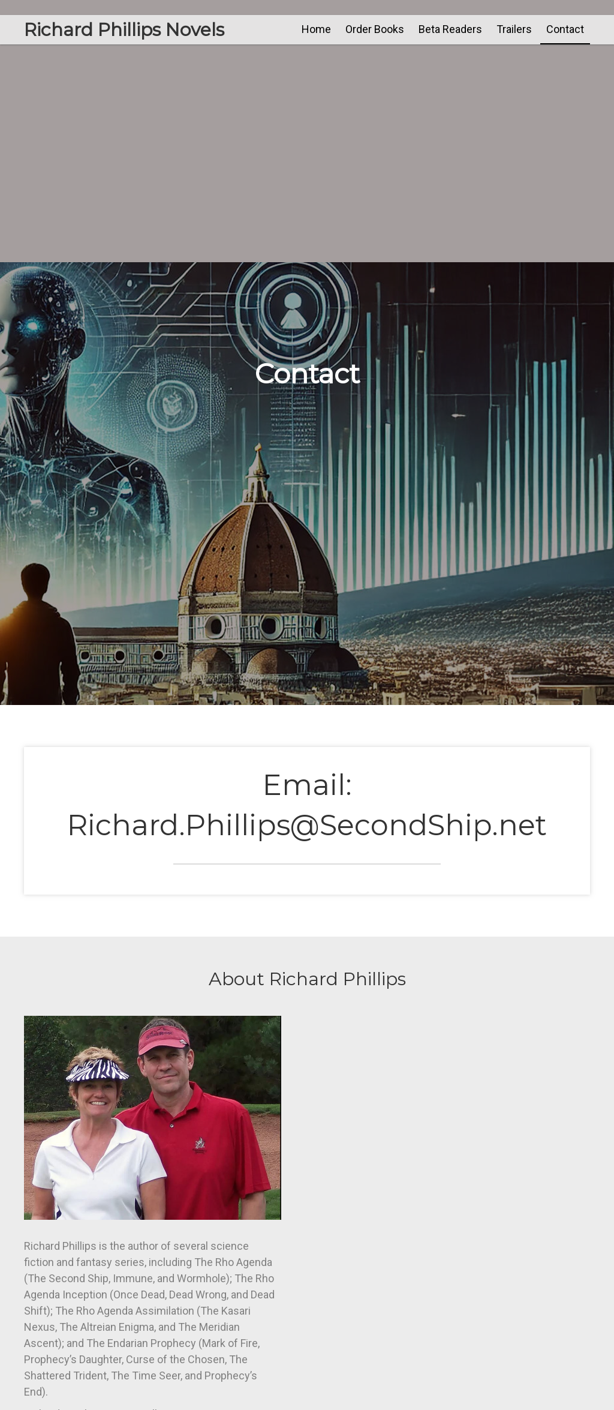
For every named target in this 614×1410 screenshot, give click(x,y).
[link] (316, 29)
